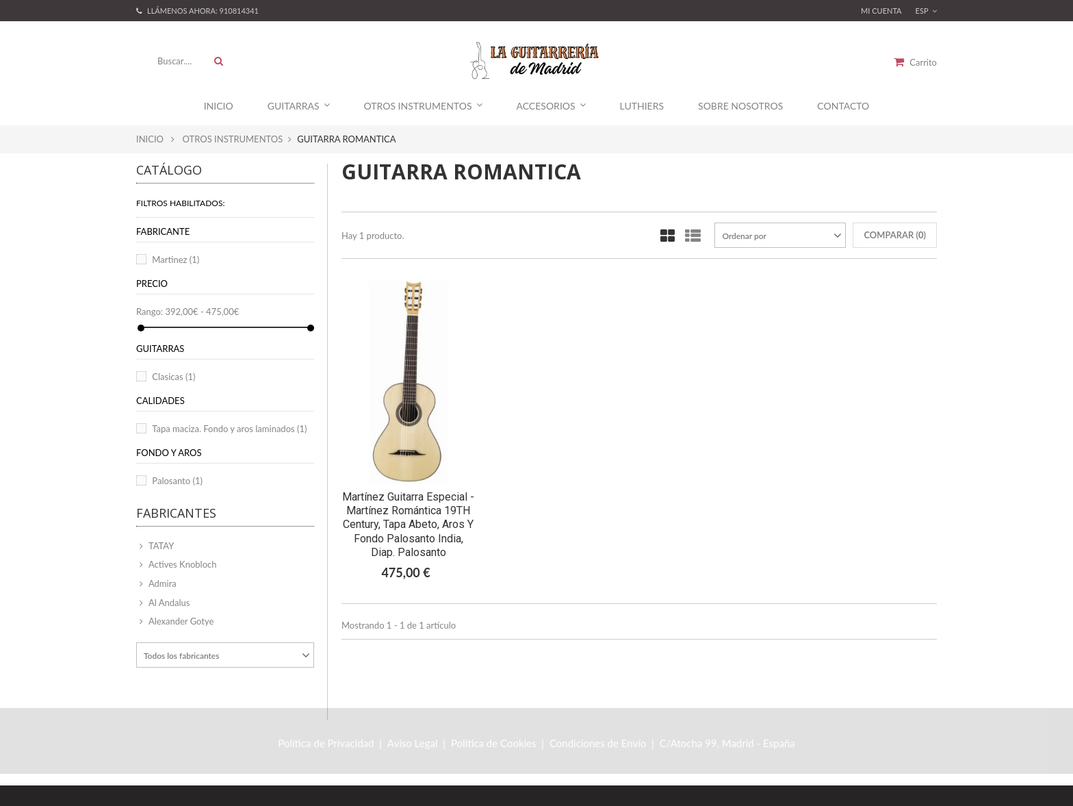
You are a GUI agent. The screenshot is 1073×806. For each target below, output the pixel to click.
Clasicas (173, 376)
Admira (161, 583)
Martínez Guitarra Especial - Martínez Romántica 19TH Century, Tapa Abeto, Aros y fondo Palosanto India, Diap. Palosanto (408, 524)
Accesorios (551, 106)
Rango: (149, 311)
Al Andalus (168, 602)
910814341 (239, 10)
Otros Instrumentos (423, 106)
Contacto (843, 106)
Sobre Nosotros (740, 106)
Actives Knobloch (181, 564)
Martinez (175, 259)
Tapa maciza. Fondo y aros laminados (229, 428)
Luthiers (642, 106)
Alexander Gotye (180, 621)
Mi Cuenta (881, 10)
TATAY (160, 545)
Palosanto (177, 480)
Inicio (218, 106)
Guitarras (299, 106)
